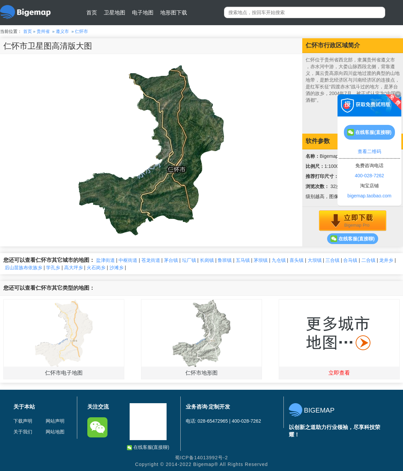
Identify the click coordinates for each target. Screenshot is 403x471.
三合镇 (332, 260)
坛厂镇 (189, 260)
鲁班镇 (225, 260)
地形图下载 (173, 12)
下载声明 (22, 421)
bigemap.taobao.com (370, 195)
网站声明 (55, 421)
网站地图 (55, 431)
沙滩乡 (116, 267)
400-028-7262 (369, 175)
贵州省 (43, 31)
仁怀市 (81, 31)
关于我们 (22, 431)
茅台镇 (171, 260)
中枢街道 (128, 260)
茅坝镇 (261, 260)
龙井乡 (386, 260)
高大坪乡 (73, 267)
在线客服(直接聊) (352, 238)
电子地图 (142, 12)
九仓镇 (279, 260)
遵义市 (62, 31)
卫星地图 (114, 12)
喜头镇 (296, 260)
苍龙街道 (150, 260)
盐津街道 (105, 260)
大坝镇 (315, 260)
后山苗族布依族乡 (23, 267)
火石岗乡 (96, 267)
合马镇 (350, 260)
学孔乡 (53, 267)
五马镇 (243, 260)
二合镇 (368, 260)
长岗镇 (207, 260)
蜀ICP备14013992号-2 (201, 457)
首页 (91, 12)
